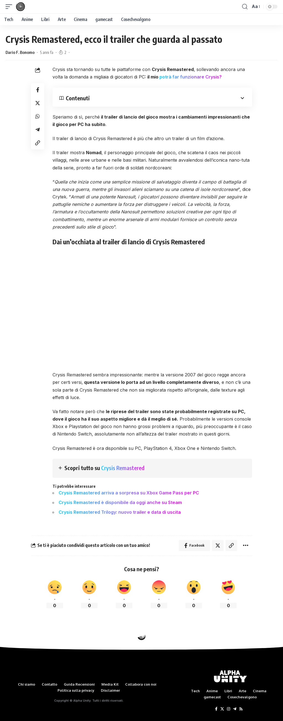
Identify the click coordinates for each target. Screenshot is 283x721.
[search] (245, 6)
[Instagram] (229, 709)
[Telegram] (235, 709)
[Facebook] (216, 709)
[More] (245, 545)
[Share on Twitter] (37, 103)
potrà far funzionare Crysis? (190, 77)
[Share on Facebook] (37, 89)
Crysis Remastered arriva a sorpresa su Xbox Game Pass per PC (129, 492)
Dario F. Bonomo (20, 52)
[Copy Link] (37, 143)
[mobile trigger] (10, 6)
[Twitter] (222, 709)
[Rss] (241, 709)
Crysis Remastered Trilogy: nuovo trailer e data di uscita (120, 512)
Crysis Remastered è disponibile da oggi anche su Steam (120, 502)
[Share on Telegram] (37, 129)
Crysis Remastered (123, 467)
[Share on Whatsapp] (37, 116)
